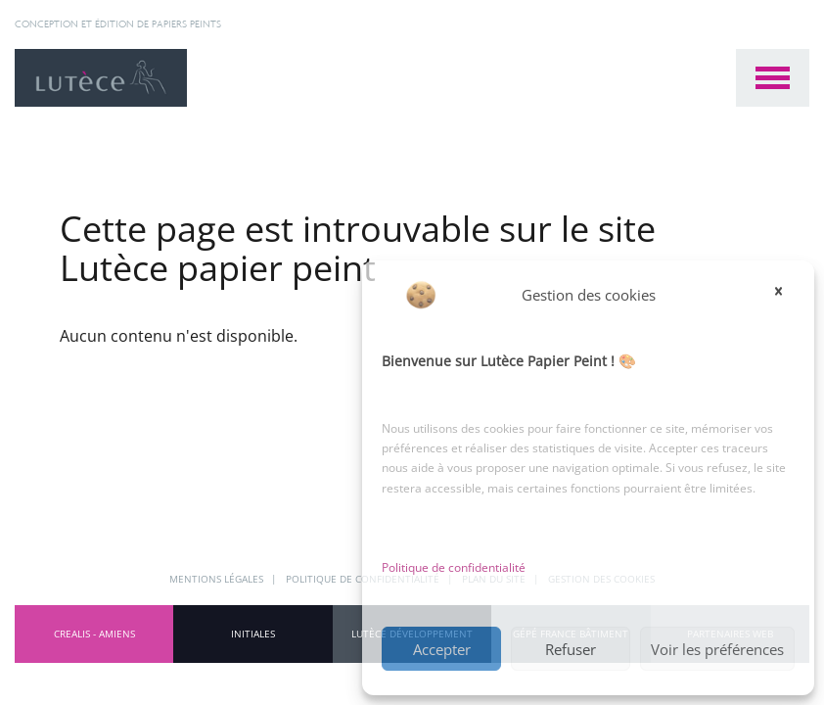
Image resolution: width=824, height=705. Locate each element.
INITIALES (253, 633)
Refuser (570, 649)
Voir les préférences (717, 649)
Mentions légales (217, 579)
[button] (785, 295)
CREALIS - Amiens (94, 633)
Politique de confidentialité (454, 567)
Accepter (442, 649)
